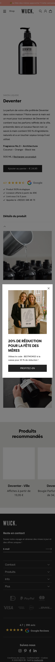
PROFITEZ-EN (27, 368)
